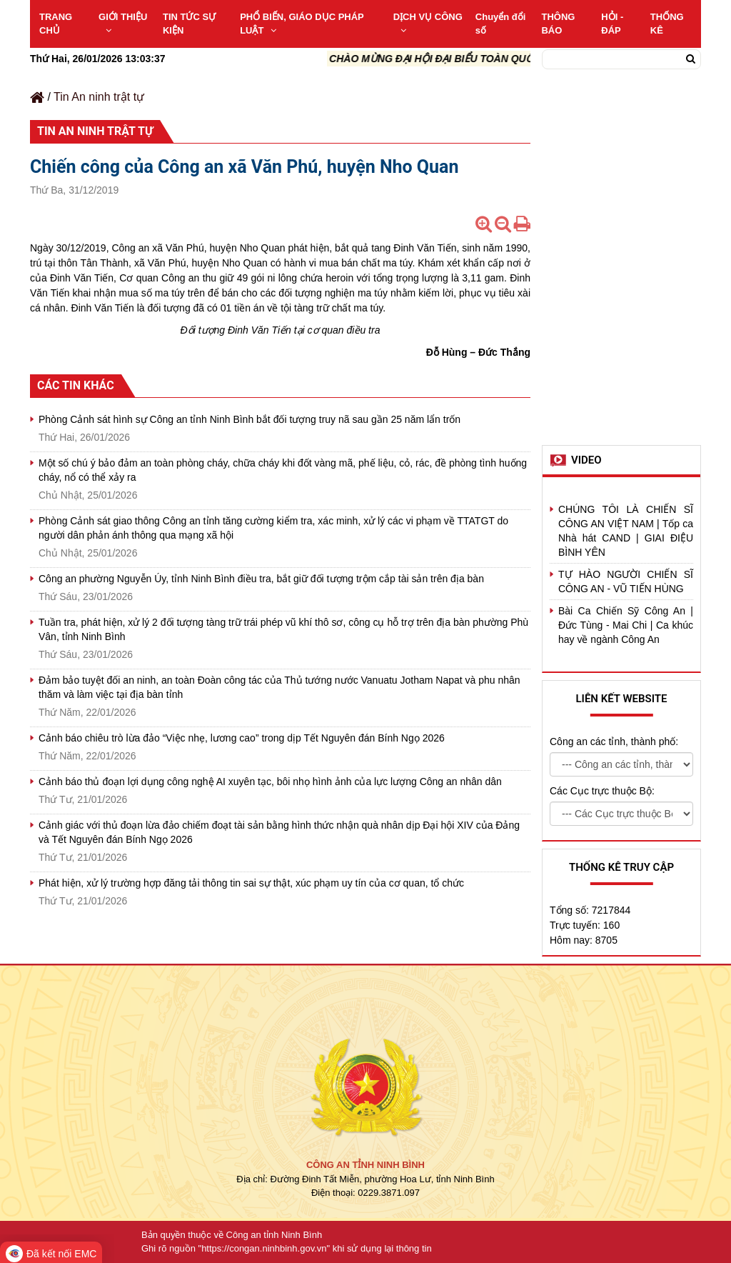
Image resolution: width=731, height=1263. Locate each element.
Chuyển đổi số (500, 23)
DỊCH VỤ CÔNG (428, 23)
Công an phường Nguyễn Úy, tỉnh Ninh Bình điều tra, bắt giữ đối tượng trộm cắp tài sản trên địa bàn (261, 578)
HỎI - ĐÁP (612, 23)
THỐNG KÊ (667, 23)
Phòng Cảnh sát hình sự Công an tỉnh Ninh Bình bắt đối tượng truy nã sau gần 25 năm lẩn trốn (249, 419)
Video (586, 460)
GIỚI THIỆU (123, 23)
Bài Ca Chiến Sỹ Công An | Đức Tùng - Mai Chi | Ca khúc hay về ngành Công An (625, 625)
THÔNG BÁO (558, 23)
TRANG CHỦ (55, 23)
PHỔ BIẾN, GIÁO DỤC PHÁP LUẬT (301, 23)
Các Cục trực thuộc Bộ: (602, 791)
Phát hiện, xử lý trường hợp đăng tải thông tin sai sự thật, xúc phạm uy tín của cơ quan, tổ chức (251, 883)
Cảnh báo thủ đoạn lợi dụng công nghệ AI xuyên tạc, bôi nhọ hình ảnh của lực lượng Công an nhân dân (270, 781)
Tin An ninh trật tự (99, 97)
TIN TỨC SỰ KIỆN (189, 23)
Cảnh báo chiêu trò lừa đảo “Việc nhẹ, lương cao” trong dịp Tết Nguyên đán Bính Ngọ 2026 (242, 738)
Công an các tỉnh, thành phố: (614, 741)
